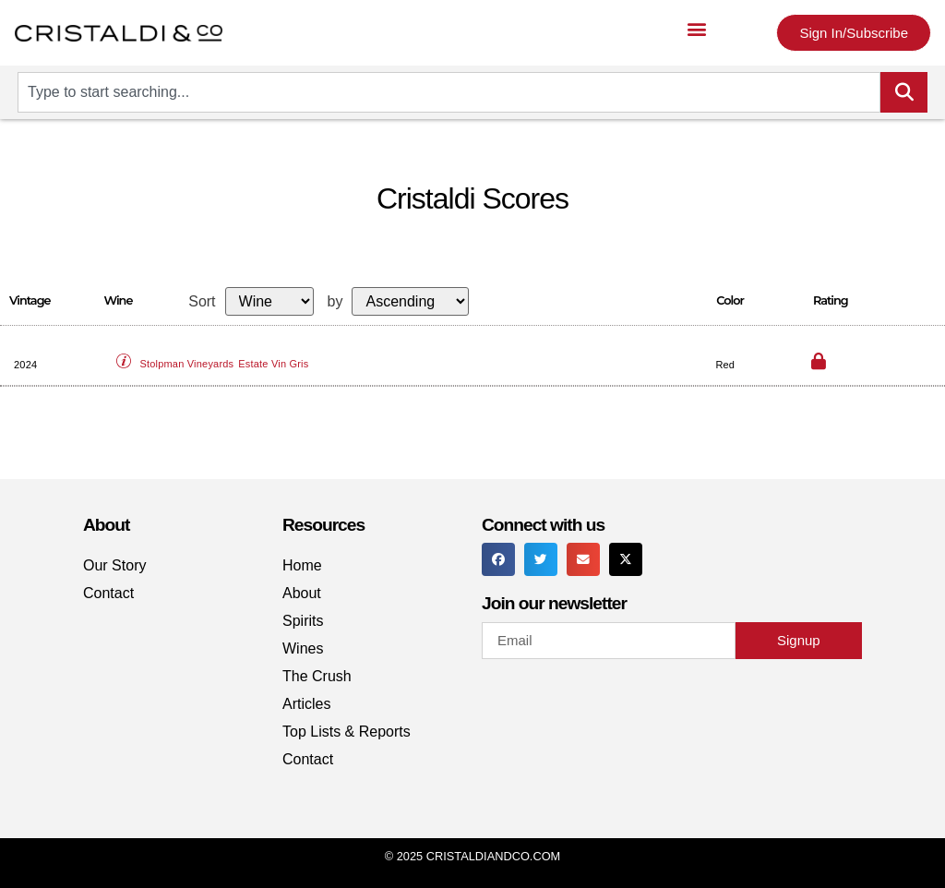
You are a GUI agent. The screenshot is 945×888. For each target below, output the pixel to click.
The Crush (317, 676)
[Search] (903, 92)
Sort (201, 301)
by (335, 301)
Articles (306, 704)
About (301, 593)
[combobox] (449, 92)
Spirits (302, 621)
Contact (108, 593)
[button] (697, 28)
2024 (25, 364)
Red (725, 364)
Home (302, 565)
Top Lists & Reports (346, 731)
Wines (302, 648)
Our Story (114, 565)
